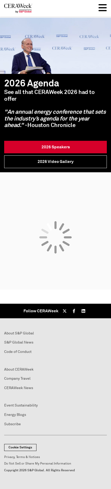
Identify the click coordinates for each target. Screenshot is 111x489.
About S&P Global (19, 333)
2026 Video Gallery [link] (55, 161)
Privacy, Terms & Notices (22, 457)
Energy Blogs (15, 414)
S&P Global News (18, 342)
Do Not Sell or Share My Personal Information (37, 464)
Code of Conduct (18, 352)
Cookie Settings (20, 447)
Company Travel (17, 378)
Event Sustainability (21, 405)
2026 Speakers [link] (55, 147)
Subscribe (12, 424)
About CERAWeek (19, 369)
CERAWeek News (18, 388)
